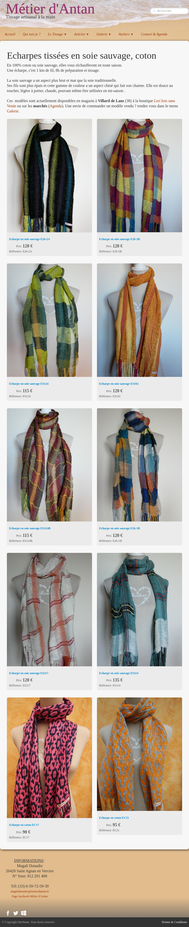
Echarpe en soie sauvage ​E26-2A (29, 239)
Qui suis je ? (31, 34)
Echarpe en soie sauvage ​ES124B (29, 528)
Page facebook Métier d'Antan (30, 896)
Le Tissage (57, 34)
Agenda (55, 106)
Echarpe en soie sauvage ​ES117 (28, 673)
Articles (81, 34)
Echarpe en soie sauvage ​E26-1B (119, 528)
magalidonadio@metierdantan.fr (30, 891)
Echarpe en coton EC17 (24, 825)
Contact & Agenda (154, 34)
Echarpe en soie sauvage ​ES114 (118, 673)
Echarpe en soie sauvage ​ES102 (119, 383)
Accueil (10, 34)
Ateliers (126, 34)
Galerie (103, 34)
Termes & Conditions (174, 922)
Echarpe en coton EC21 (114, 817)
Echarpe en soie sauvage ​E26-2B (119, 239)
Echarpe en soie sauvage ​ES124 (28, 383)
